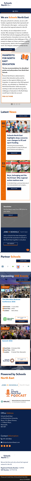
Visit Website (10, 243)
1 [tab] (12, 104)
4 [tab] (19, 104)
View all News (23, 116)
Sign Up (11, 215)
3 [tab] (17, 104)
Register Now (21, 321)
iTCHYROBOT (26, 479)
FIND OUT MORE (7, 96)
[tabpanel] (15, 76)
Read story (14, 153)
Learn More (23, 260)
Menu (15, 11)
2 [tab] (14, 104)
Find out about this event (21, 318)
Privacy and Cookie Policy (7, 477)
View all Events (23, 280)
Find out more (8, 49)
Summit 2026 (7, 341)
